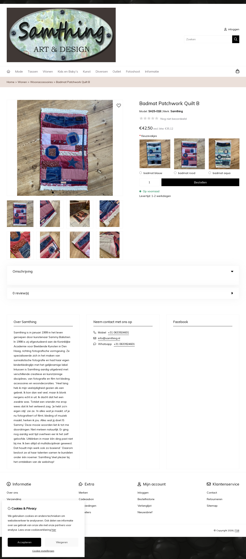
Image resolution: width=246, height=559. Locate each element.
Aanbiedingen (87, 498)
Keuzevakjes (148, 136)
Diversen (102, 71)
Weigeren (62, 542)
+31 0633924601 (118, 324)
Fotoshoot (133, 71)
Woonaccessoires (41, 82)
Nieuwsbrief (145, 504)
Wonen (48, 71)
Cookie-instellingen (43, 550)
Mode (19, 71)
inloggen (231, 29)
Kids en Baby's (68, 71)
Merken (83, 484)
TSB (237, 522)
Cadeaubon (86, 491)
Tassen (33, 71)
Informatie (152, 71)
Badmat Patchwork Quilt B (73, 82)
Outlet (117, 71)
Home (10, 82)
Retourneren (214, 491)
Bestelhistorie (146, 491)
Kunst (87, 71)
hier (54, 529)
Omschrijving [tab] (123, 271)
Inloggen (143, 484)
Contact (212, 484)
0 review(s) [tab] (123, 285)
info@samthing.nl (109, 330)
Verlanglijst (144, 498)
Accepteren (24, 542)
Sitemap (212, 498)
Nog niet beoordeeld (173, 119)
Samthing (176, 111)
